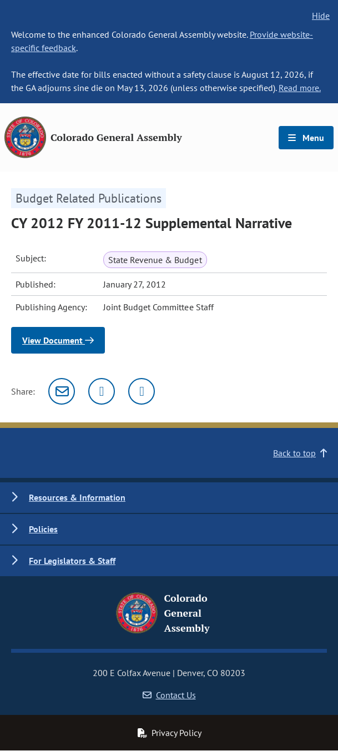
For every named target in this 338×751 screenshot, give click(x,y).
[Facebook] (141, 391)
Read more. (300, 87)
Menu (306, 137)
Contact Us (169, 695)
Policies (43, 529)
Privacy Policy (169, 732)
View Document (58, 340)
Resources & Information (77, 497)
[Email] (61, 391)
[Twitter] (101, 391)
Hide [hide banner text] (321, 15)
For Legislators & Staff (72, 560)
